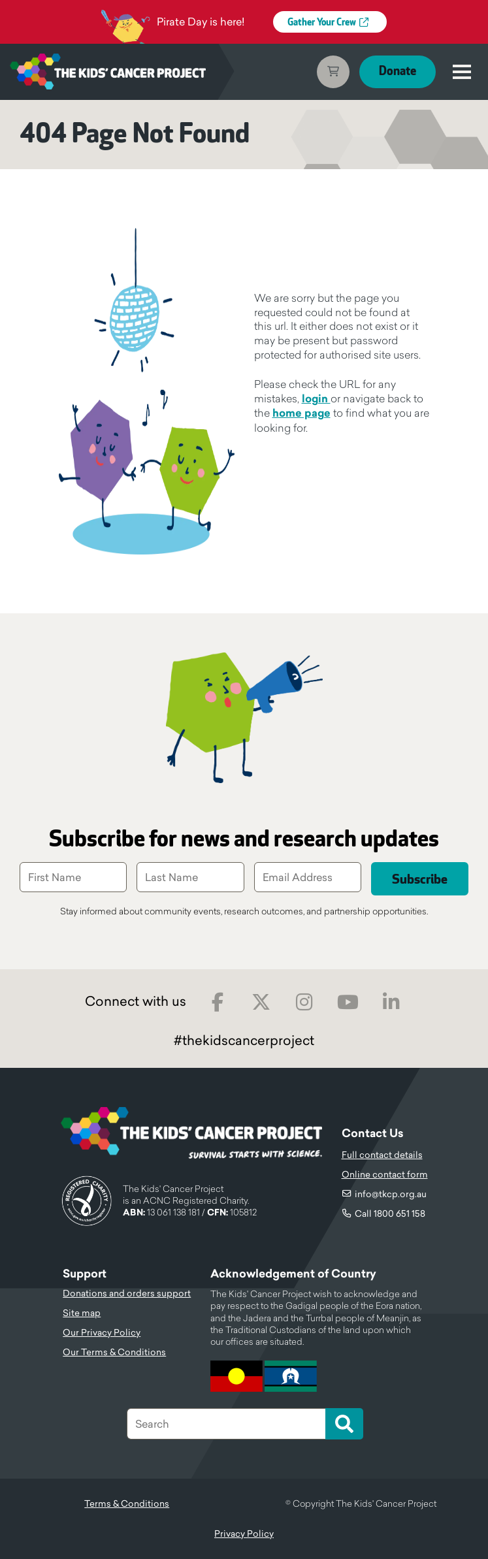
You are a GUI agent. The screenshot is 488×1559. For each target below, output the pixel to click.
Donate (397, 71)
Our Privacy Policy (101, 1332)
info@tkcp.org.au (391, 1194)
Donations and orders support (127, 1293)
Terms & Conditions (126, 1503)
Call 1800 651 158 (390, 1213)
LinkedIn (392, 1002)
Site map (82, 1313)
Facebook (218, 1002)
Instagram (305, 1002)
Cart (333, 72)
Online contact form (385, 1174)
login (316, 398)
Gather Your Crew (321, 22)
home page (301, 413)
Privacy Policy (244, 1533)
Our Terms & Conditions (114, 1352)
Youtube (348, 1002)
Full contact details (382, 1155)
